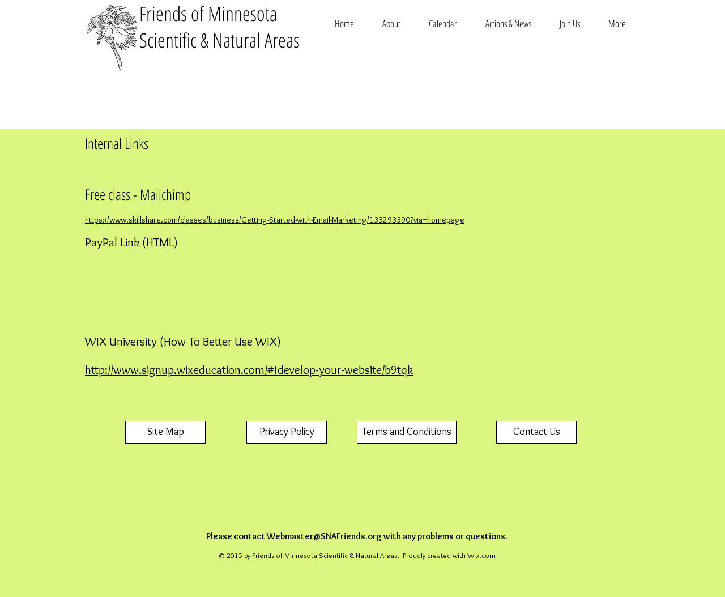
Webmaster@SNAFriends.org (324, 536)
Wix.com (481, 555)
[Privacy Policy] (286, 432)
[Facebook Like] (604, 104)
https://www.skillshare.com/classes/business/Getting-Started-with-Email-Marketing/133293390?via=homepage (274, 220)
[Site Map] (165, 432)
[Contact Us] (536, 432)
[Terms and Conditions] (407, 432)
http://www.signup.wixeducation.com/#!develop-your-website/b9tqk (249, 370)
